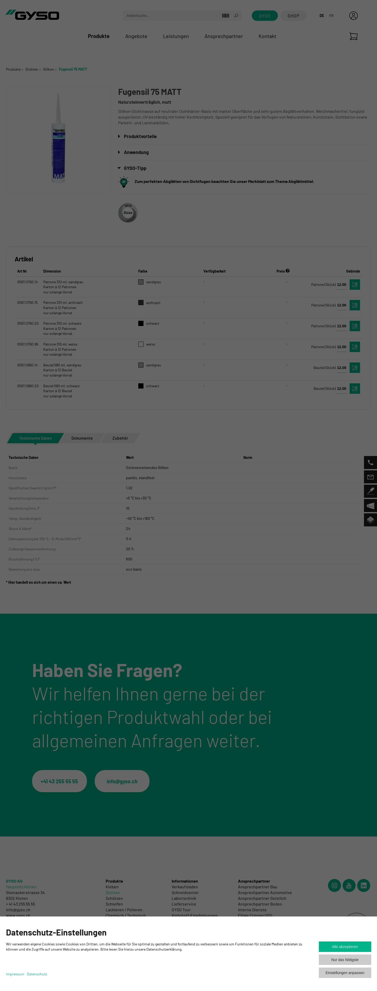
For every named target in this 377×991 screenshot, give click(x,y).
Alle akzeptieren (345, 947)
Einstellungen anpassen (345, 973)
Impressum (15, 974)
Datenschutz (37, 974)
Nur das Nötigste (344, 960)
